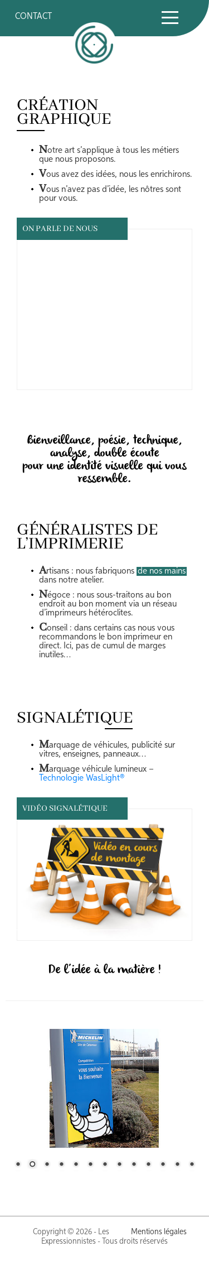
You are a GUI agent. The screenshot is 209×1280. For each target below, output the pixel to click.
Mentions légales (159, 1232)
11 (163, 1165)
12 (177, 1165)
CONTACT (33, 16)
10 (148, 1165)
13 (192, 1165)
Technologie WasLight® (81, 778)
